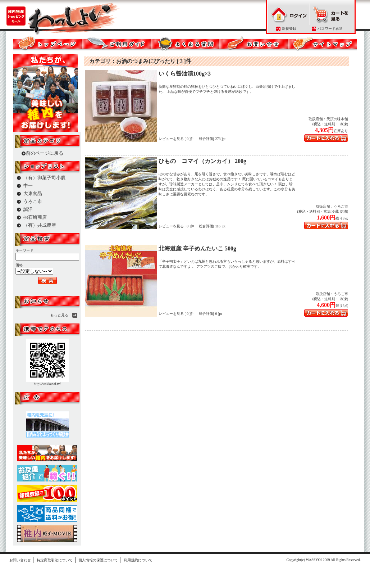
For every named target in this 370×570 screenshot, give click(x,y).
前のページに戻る (44, 153)
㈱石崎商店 (35, 217)
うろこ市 (32, 201)
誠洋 (28, 209)
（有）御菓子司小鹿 (44, 177)
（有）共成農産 (39, 225)
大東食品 (32, 193)
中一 (28, 185)
